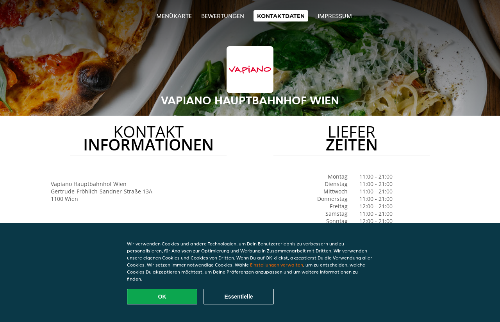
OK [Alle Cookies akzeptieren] (162, 296)
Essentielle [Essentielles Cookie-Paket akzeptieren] (238, 296)
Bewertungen (222, 16)
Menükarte (174, 16)
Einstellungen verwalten (276, 265)
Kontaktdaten (281, 16)
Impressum (335, 16)
